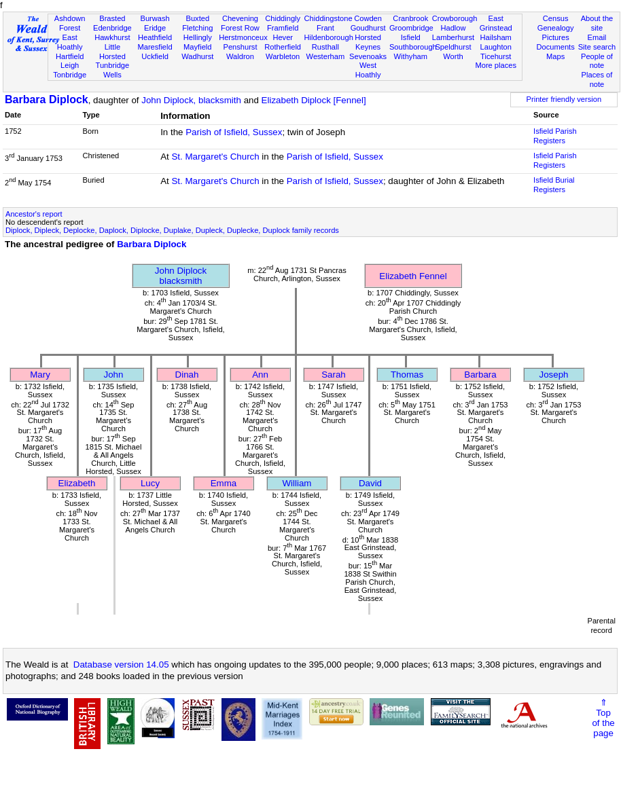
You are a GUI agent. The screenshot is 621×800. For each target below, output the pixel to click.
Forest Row (240, 28)
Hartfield (70, 56)
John (114, 374)
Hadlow (452, 28)
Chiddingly (282, 18)
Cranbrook (410, 18)
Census (556, 18)
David (370, 483)
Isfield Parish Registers (555, 136)
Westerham (325, 56)
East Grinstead (496, 23)
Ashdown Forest (70, 23)
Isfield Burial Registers (554, 185)
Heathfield (155, 37)
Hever (282, 37)
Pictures (555, 37)
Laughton (496, 47)
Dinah (187, 374)
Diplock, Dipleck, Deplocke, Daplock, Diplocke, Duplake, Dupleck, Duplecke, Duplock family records (172, 230)
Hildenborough (328, 37)
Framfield (282, 28)
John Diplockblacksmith (181, 276)
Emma (224, 483)
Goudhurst (368, 28)
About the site (597, 23)
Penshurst (240, 47)
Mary (40, 374)
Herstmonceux (243, 37)
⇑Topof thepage (603, 717)
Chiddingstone (328, 18)
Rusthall (325, 47)
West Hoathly (368, 70)
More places (495, 65)
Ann (260, 374)
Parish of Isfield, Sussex (233, 132)
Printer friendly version (564, 99)
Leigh (69, 65)
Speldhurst (453, 47)
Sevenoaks (368, 56)
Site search (597, 47)
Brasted (112, 18)
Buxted (197, 18)
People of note (597, 61)
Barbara (480, 374)
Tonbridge (69, 75)
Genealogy (555, 28)
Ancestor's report (34, 214)
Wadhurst (197, 56)
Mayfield (197, 47)
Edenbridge (112, 28)
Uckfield (154, 56)
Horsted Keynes (368, 42)
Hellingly (197, 37)
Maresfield (154, 47)
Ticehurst (495, 56)
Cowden (368, 18)
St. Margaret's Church (215, 156)
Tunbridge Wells (113, 70)
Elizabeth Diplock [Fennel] (314, 100)
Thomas (407, 374)
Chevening (240, 18)
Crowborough (455, 18)
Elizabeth (77, 483)
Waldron (240, 56)
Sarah (333, 374)
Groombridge (411, 28)
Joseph (554, 374)
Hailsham (496, 37)
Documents (556, 47)
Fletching (197, 28)
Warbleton (283, 56)
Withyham (410, 56)
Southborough (413, 47)
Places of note (597, 79)
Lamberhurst (453, 37)
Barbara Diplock (46, 99)
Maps (555, 56)
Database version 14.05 (121, 664)
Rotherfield (282, 47)
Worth (453, 56)
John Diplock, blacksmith (191, 100)
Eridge (155, 28)
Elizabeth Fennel (412, 276)
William (297, 483)
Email (597, 37)
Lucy (150, 483)
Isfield (411, 37)
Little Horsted (112, 51)
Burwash (154, 18)
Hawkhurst (112, 37)
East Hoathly (70, 42)
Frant (325, 28)
